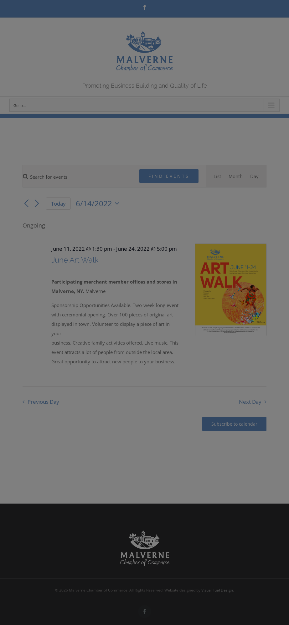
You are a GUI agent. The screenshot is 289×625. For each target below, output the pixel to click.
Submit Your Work (161, 340)
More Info (121, 340)
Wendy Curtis (150, 356)
